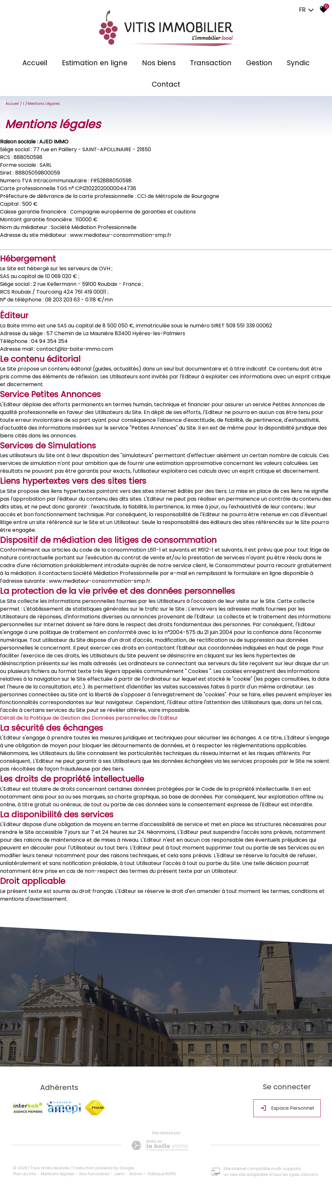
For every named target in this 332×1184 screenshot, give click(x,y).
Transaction (210, 63)
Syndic (294, 63)
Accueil (38, 63)
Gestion (257, 63)
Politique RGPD (162, 1169)
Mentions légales (57, 1169)
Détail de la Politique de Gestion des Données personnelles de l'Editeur (89, 718)
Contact (166, 85)
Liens (119, 1169)
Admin (136, 1169)
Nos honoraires (94, 1169)
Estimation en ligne (97, 63)
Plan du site (24, 1169)
